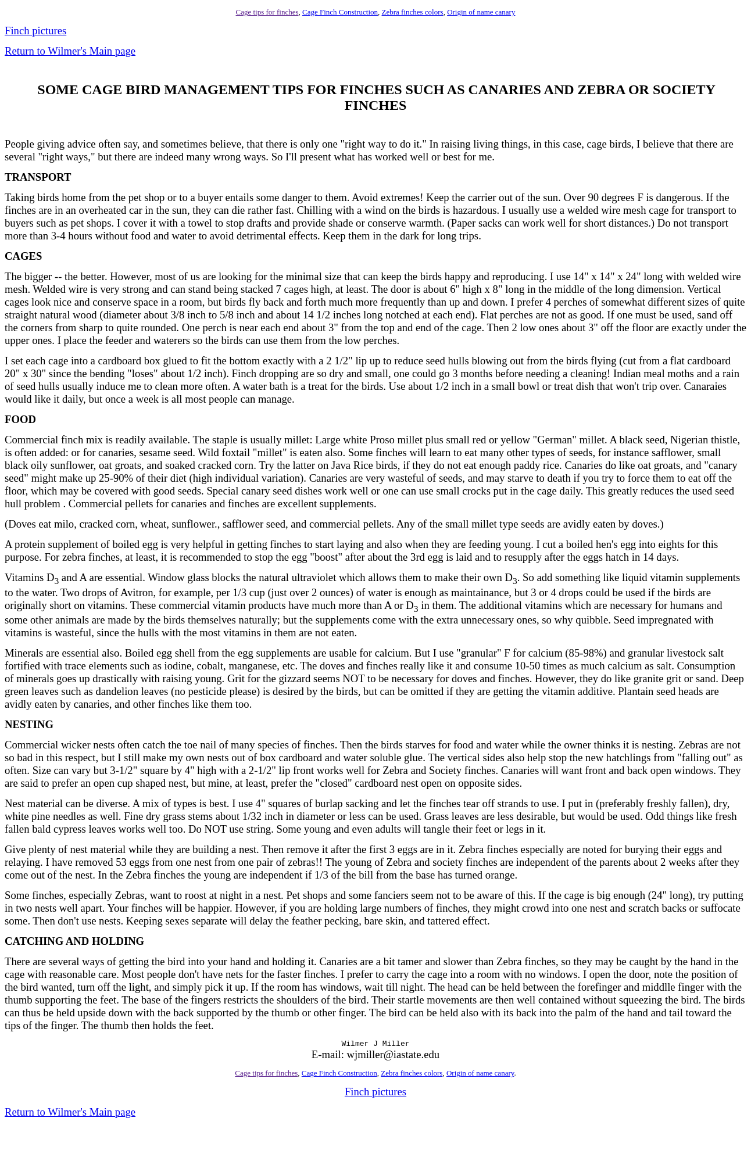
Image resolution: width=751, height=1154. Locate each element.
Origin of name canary (481, 12)
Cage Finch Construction (340, 12)
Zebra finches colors (413, 12)
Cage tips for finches (267, 12)
